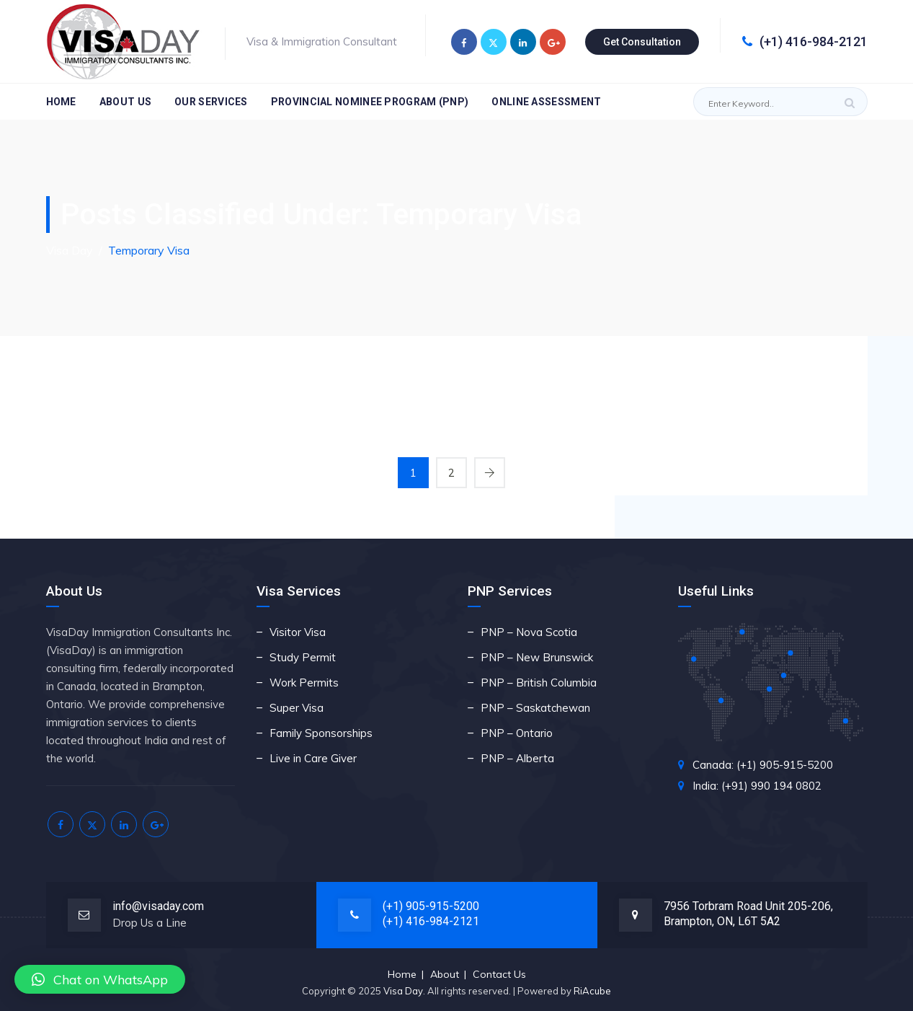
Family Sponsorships (321, 733)
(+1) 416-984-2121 (805, 41)
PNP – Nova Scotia (529, 632)
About (444, 974)
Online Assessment (546, 101)
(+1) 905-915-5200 (431, 906)
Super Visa (297, 708)
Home (61, 101)
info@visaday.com (158, 906)
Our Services (211, 101)
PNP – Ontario (517, 733)
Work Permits (304, 682)
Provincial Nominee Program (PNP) (370, 101)
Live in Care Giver (313, 758)
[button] (99, 979)
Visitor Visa (298, 632)
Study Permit (303, 657)
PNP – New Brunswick (537, 657)
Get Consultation (642, 42)
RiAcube (592, 991)
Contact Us (499, 974)
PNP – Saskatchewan (535, 708)
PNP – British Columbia (539, 682)
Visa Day (403, 991)
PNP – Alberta (517, 758)
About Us (125, 101)
